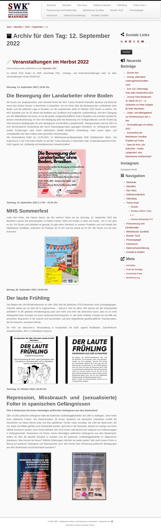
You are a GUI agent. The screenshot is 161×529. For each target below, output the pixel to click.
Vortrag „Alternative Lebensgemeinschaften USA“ (136, 81)
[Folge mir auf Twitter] (127, 41)
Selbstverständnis (102, 5)
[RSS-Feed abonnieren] (123, 41)
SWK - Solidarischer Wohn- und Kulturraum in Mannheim (75, 521)
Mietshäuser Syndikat (93, 10)
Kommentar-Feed (134, 273)
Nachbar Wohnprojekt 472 (142, 219)
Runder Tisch (116, 10)
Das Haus (82, 5)
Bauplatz (134, 207)
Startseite (51, 5)
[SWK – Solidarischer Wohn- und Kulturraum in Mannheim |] (19, 10)
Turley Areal (140, 5)
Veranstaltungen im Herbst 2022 (50, 62)
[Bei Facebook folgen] (131, 41)
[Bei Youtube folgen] (143, 41)
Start (9, 27)
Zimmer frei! (133, 73)
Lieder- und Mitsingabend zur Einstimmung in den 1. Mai (138, 116)
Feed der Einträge (134, 269)
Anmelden (131, 265)
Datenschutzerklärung (74, 15)
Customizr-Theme (87, 525)
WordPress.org (133, 277)
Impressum (52, 15)
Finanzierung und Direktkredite (62, 10)
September (37, 27)
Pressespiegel (136, 10)
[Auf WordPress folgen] (139, 41)
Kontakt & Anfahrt (100, 15)
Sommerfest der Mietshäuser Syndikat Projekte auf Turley (136, 136)
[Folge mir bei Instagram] (135, 41)
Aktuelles (66, 5)
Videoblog (122, 5)
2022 (27, 27)
